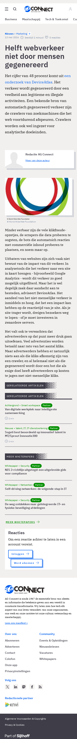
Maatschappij (31, 19)
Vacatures (46, 653)
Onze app (11, 665)
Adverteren (12, 646)
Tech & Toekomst (56, 19)
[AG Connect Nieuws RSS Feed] (40, 686)
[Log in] (70, 9)
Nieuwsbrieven (49, 646)
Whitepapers (47, 659)
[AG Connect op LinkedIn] (15, 686)
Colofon (10, 659)
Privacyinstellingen (17, 671)
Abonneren (12, 640)
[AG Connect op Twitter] (7, 686)
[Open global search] (14, 9)
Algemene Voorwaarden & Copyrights (25, 718)
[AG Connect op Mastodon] (23, 686)
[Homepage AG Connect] (38, 9)
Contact (10, 653)
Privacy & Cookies (14, 724)
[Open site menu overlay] (6, 9)
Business (11, 19)
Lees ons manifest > (16, 623)
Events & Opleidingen (53, 640)
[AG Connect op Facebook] (32, 686)
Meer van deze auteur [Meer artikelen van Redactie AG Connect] (37, 160)
